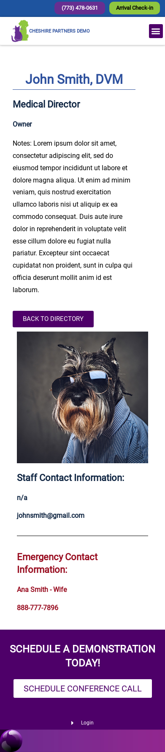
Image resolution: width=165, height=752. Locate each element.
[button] (156, 31)
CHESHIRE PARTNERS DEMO (59, 31)
